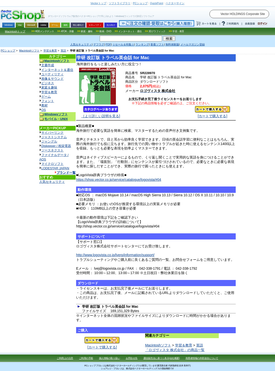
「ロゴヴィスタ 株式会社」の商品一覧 (175, 350)
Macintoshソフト (29, 50)
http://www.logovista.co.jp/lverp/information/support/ (115, 255)
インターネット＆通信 (57, 70)
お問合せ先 (132, 358)
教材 (44, 105)
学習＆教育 (50, 50)
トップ (98, 3)
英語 (63, 50)
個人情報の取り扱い (109, 358)
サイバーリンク (52, 132)
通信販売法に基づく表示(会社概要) (161, 358)
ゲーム (46, 96)
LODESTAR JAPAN (55, 168)
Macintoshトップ (15, 31)
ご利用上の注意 (65, 358)
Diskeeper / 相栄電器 (56, 146)
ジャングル (49, 141)
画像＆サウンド (52, 78)
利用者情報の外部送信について (202, 358)
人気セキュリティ (52, 182)
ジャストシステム (54, 137)
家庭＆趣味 (49, 87)
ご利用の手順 (86, 358)
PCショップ (8, 50)
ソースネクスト (52, 150)
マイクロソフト (52, 164)
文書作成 (47, 65)
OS (43, 110)
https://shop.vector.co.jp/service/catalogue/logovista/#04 (118, 180)
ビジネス (47, 83)
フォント (47, 101)
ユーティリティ (52, 74)
